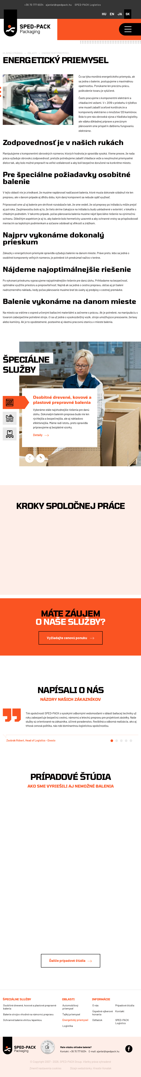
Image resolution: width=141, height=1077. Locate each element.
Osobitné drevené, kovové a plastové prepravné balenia (62, 400)
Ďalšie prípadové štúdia (67, 960)
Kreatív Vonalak (102, 1068)
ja (120, 14)
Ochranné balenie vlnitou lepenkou (22, 1020)
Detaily (37, 435)
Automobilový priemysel (70, 1007)
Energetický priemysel (75, 1020)
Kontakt (119, 1011)
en (112, 14)
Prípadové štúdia (124, 1005)
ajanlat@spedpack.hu (59, 5)
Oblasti (32, 53)
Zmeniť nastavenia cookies (45, 1068)
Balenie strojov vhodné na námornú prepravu (28, 1014)
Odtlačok (97, 1020)
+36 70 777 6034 (34, 5)
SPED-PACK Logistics (88, 5)
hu (104, 14)
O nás (95, 1005)
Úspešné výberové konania (102, 1013)
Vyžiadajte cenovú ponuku (67, 638)
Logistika (67, 1025)
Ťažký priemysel (71, 1014)
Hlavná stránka (13, 53)
